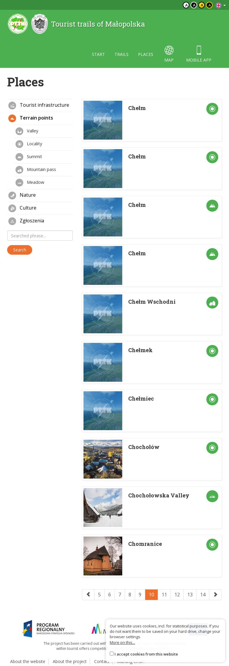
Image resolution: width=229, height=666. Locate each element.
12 (177, 594)
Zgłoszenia (26, 221)
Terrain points (30, 118)
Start (98, 54)
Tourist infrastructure (38, 105)
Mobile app (198, 54)
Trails (121, 54)
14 (202, 594)
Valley (27, 131)
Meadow (30, 183)
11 (164, 594)
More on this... (122, 642)
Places (145, 54)
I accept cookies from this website (146, 654)
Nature (22, 195)
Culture (22, 208)
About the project (70, 661)
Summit (29, 157)
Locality (29, 144)
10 (151, 594)
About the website (27, 661)
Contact (101, 661)
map (169, 54)
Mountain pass (36, 170)
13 (190, 594)
